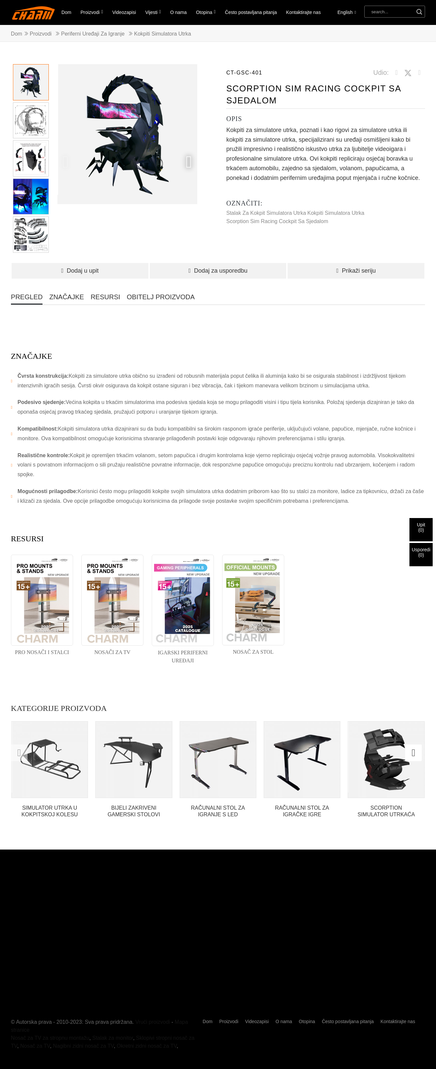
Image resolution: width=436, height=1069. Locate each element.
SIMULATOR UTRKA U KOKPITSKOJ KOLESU (50, 811)
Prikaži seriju (356, 270)
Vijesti (153, 12)
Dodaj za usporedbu (218, 270)
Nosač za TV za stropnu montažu (50, 1038)
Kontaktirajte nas (303, 12)
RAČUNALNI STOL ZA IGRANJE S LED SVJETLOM (218, 811)
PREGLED (27, 297)
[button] (189, 162)
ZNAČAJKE (66, 297)
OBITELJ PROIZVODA (161, 297)
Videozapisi (124, 12)
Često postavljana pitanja (251, 12)
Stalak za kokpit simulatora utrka (266, 213)
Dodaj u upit (80, 270)
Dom (66, 12)
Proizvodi (92, 12)
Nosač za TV (35, 1046)
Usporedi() (421, 552)
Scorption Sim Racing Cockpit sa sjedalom (277, 221)
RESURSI (105, 297)
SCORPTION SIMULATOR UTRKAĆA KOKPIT (386, 811)
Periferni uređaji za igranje (93, 34)
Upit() (421, 527)
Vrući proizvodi (152, 1022)
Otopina (206, 12)
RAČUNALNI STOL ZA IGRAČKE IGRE (302, 811)
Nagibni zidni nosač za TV (83, 1046)
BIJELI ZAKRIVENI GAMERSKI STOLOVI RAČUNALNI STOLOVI (133, 811)
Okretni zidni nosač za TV (147, 1046)
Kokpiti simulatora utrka (162, 34)
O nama (178, 12)
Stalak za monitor (112, 1038)
